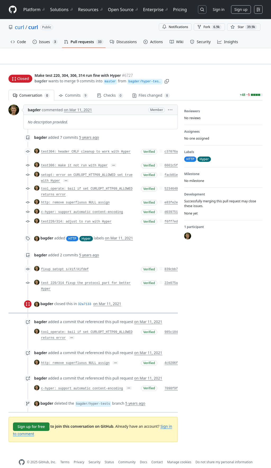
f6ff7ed (171, 213)
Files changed (151, 87)
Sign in (218, 9)
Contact (157, 454)
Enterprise (156, 9)
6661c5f (171, 157)
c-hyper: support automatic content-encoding (82, 204)
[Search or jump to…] (202, 10)
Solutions (62, 9)
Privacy (79, 454)
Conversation (31, 87)
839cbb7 (171, 261)
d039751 (171, 204)
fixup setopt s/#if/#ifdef (65, 261)
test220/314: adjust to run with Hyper (76, 213)
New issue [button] (246, 59)
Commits (73, 87)
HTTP (72, 230)
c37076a (171, 143)
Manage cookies (179, 454)
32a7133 (84, 296)
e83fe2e (171, 194)
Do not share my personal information (224, 454)
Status (109, 454)
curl (19, 27)
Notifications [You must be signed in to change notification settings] (175, 27)
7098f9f (171, 380)
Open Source (123, 9)
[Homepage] (12, 9)
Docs (143, 454)
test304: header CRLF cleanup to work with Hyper (85, 143)
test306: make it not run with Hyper (74, 157)
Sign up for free (31, 418)
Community (127, 454)
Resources (91, 9)
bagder (40, 70)
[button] (167, 71)
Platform (34, 9)
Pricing (180, 9)
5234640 (171, 180)
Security (95, 454)
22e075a (171, 275)
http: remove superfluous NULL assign (75, 194)
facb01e (171, 167)
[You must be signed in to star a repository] (243, 27)
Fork (209, 27)
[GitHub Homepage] (22, 454)
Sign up (240, 9)
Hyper (86, 230)
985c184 (171, 324)
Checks (110, 87)
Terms (65, 454)
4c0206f (171, 355)
